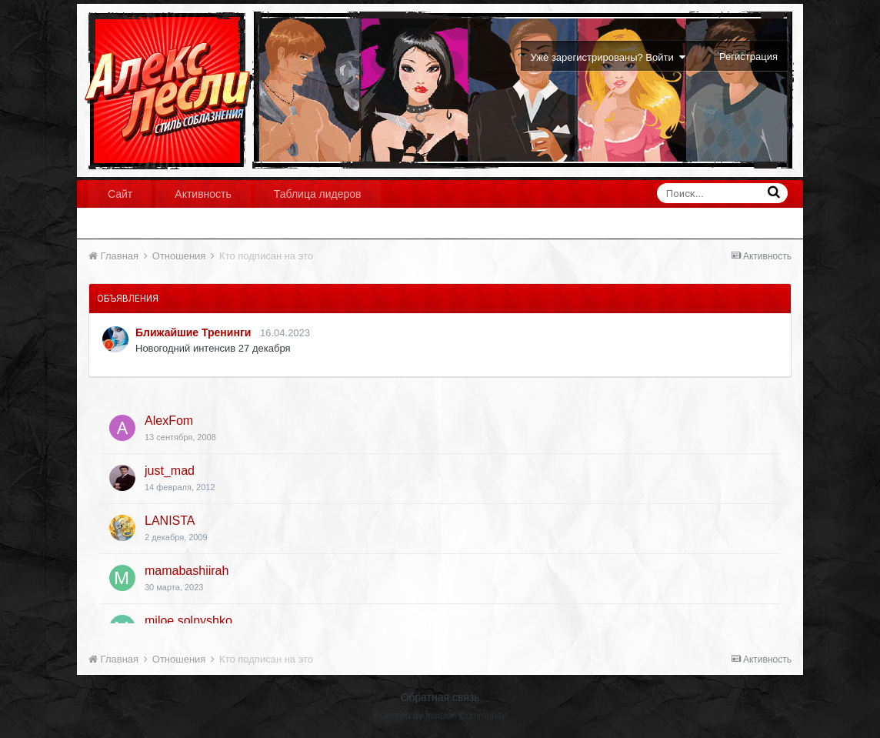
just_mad (170, 470)
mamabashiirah (186, 570)
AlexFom (169, 420)
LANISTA (170, 520)
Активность (203, 194)
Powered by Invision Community (439, 715)
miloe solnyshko (188, 620)
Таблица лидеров (318, 194)
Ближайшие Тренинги (193, 332)
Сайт (120, 194)
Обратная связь (439, 697)
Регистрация (748, 56)
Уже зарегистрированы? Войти (608, 57)
